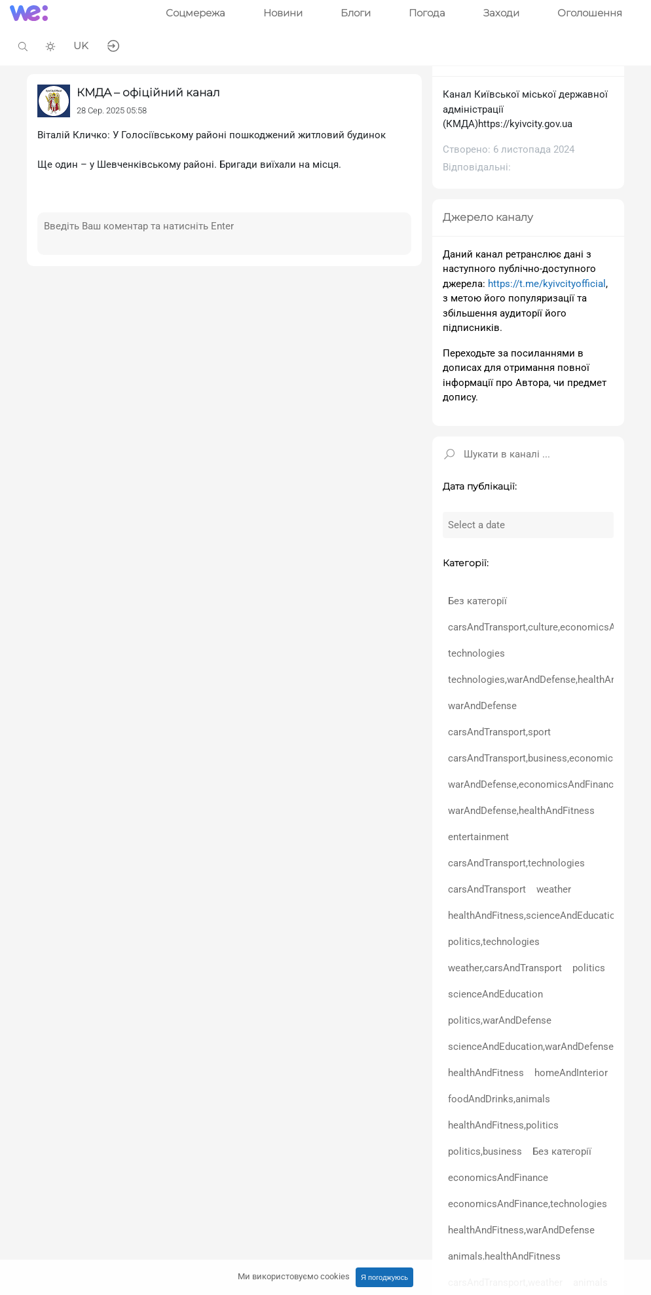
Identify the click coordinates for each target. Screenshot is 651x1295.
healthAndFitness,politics (503, 1125)
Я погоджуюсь (384, 1277)
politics (588, 968)
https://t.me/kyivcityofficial (547, 284)
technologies (476, 653)
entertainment (478, 837)
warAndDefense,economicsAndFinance (533, 784)
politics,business (485, 1151)
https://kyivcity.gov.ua (525, 124)
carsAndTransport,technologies (516, 863)
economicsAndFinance (498, 1178)
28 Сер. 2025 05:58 (112, 110)
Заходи (501, 13)
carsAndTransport (487, 889)
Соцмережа (195, 13)
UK (80, 45)
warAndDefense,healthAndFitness (521, 811)
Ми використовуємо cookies (294, 1276)
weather (553, 889)
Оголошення (589, 13)
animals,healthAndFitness (504, 1256)
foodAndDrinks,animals (499, 1099)
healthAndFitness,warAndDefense (521, 1230)
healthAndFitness (486, 1073)
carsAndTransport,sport (499, 732)
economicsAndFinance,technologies (527, 1204)
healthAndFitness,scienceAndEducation (534, 915)
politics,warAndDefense (499, 1020)
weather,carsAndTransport (505, 968)
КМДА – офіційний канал (148, 92)
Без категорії (477, 601)
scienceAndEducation (495, 994)
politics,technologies (494, 942)
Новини (283, 13)
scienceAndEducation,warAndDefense (531, 1047)
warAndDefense (482, 706)
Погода (427, 13)
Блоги (356, 13)
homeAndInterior (571, 1073)
